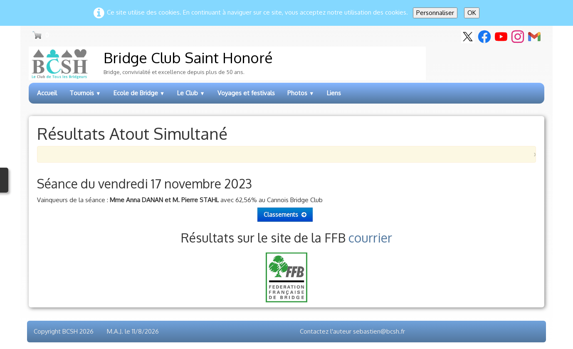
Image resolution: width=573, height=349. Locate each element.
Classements (285, 214)
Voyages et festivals (246, 93)
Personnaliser (435, 13)
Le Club (191, 93)
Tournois (85, 93)
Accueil (47, 93)
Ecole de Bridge (139, 93)
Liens (334, 93)
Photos (300, 93)
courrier (370, 237)
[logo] (227, 63)
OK (471, 13)
